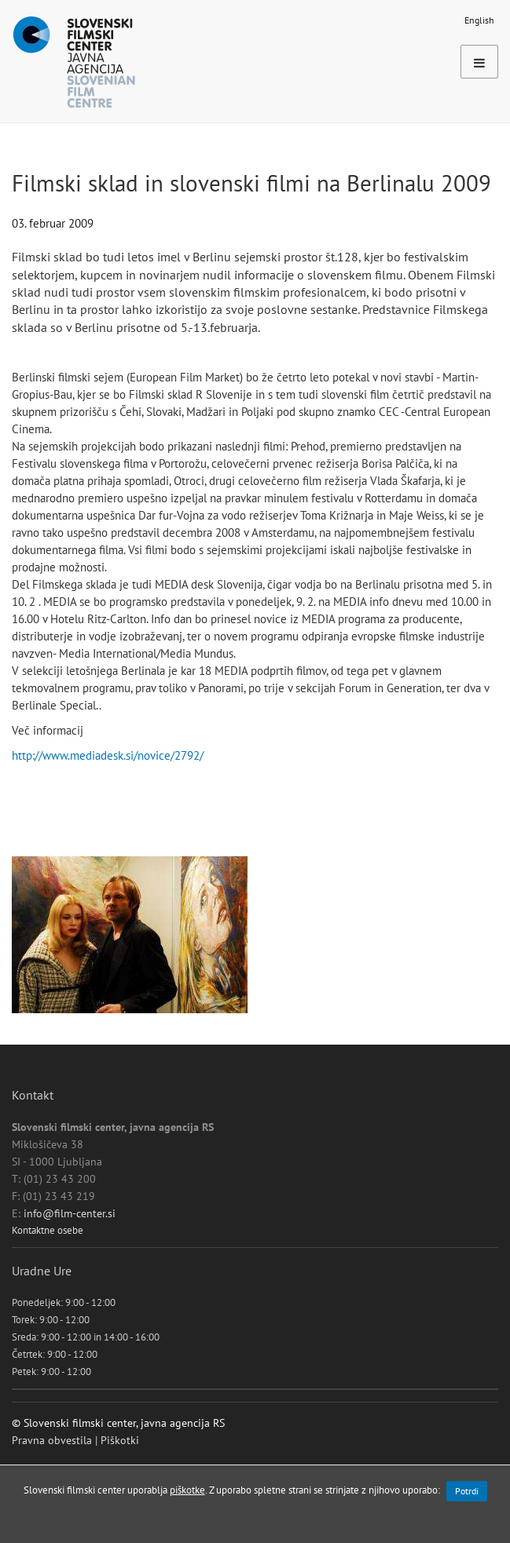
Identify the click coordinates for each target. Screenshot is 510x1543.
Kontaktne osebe (47, 1230)
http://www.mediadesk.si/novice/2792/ (108, 755)
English (479, 20)
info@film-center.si (70, 1213)
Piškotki (120, 1440)
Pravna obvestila (52, 1440)
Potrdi (467, 1491)
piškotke (187, 1489)
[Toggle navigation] (479, 61)
